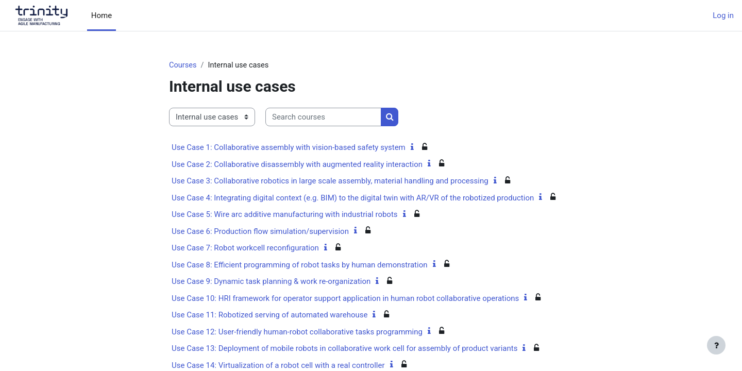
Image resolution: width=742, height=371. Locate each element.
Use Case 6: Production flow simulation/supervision (260, 232)
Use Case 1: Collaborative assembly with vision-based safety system (289, 148)
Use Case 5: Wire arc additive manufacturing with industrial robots (285, 215)
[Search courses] (323, 117)
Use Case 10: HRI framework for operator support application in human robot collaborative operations (345, 298)
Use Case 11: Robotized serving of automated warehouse (269, 315)
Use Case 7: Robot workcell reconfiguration (245, 248)
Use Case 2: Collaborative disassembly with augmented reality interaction (297, 165)
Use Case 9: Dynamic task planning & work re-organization (271, 281)
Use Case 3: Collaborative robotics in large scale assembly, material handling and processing (330, 181)
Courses (183, 65)
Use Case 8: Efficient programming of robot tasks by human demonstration (300, 265)
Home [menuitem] (101, 15)
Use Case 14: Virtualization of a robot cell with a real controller (278, 365)
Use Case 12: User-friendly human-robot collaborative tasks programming (297, 332)
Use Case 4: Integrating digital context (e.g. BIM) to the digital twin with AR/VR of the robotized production (353, 198)
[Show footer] (716, 345)
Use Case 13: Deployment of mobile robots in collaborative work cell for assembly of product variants (344, 348)
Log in (723, 15)
